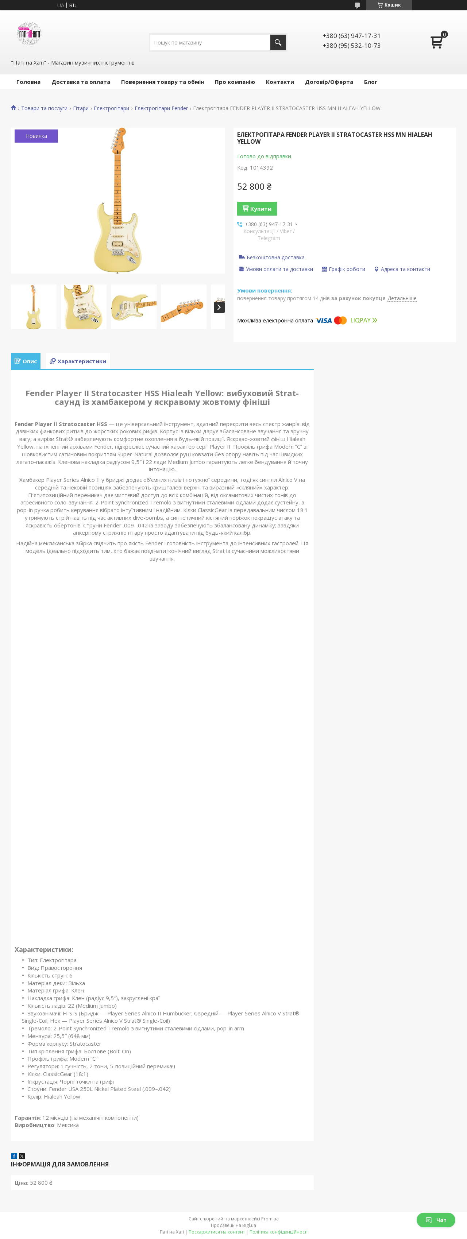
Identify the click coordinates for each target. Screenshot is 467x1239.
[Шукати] (278, 42)
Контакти (280, 81)
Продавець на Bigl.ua (233, 1225)
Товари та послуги (44, 108)
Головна (28, 81)
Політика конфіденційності (279, 1232)
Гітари (81, 108)
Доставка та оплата (80, 81)
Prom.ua (270, 1219)
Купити (260, 208)
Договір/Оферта (329, 81)
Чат (436, 1219)
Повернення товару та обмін (162, 81)
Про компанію (235, 81)
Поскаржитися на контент (217, 1232)
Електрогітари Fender (161, 108)
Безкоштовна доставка (276, 257)
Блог (370, 81)
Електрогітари (111, 108)
